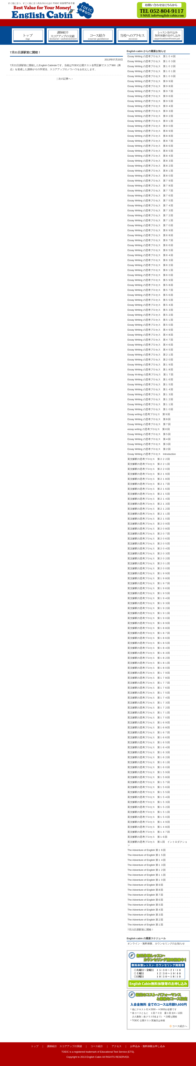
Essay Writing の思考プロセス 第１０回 (150, 409)
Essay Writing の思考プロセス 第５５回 (150, 299)
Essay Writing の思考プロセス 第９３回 (150, 111)
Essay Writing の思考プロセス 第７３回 (150, 210)
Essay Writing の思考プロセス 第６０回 (150, 275)
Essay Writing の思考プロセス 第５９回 (150, 280)
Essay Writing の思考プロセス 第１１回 (150, 404)
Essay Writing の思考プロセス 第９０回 (150, 125)
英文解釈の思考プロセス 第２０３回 (148, 553)
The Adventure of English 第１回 (145, 924)
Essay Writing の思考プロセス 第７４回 (150, 205)
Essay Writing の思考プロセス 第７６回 (150, 195)
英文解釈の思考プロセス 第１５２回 (148, 807)
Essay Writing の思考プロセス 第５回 (149, 434)
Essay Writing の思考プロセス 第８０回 (150, 175)
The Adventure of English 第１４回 (146, 860)
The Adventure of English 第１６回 (146, 850)
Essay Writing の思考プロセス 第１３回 (150, 394)
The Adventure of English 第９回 (145, 884)
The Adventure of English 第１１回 (146, 874)
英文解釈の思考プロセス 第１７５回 (148, 692)
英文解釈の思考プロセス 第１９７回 (148, 583)
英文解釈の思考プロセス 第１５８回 (148, 777)
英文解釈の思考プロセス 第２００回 (148, 568)
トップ (34, 1046)
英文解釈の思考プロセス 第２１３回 (148, 503)
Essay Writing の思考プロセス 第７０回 (150, 225)
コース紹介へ (179, 1026)
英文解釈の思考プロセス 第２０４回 (148, 548)
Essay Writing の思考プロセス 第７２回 (150, 215)
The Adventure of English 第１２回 (146, 869)
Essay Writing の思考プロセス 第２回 (149, 449)
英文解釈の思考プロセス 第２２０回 (149, 469)
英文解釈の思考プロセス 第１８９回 (148, 623)
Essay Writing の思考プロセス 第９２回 (150, 116)
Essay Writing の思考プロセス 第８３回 (150, 160)
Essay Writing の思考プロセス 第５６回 (150, 295)
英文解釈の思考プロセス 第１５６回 (148, 787)
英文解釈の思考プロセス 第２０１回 (148, 563)
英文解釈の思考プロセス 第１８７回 (148, 633)
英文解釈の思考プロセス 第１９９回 (148, 573)
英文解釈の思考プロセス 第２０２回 (148, 558)
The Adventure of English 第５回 (145, 904)
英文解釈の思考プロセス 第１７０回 (148, 717)
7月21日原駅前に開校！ (140, 929)
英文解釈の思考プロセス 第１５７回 (148, 782)
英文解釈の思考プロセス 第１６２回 (148, 757)
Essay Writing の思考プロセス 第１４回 (150, 389)
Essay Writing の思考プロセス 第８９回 (150, 130)
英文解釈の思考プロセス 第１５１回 (148, 812)
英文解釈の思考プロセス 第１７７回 (148, 682)
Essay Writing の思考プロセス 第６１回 (150, 270)
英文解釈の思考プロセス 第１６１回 (148, 762)
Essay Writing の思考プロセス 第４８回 (150, 334)
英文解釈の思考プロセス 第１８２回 (148, 657)
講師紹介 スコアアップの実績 (64, 1046)
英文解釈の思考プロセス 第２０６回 (148, 538)
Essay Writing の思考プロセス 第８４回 (150, 155)
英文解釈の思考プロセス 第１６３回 (148, 752)
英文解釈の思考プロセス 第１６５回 (148, 742)
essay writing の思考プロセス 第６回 (148, 429)
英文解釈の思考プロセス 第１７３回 (148, 702)
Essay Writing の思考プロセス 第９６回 (150, 96)
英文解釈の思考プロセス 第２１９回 (149, 473)
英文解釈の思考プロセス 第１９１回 (148, 613)
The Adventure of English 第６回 (145, 899)
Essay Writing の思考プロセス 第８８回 (150, 135)
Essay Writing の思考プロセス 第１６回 (150, 379)
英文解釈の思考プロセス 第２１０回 (148, 518)
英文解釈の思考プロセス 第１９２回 (148, 608)
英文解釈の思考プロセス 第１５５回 (148, 792)
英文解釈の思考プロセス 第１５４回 (148, 797)
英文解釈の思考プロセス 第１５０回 (148, 817)
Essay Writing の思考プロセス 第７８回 (150, 185)
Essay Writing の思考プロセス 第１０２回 (151, 66)
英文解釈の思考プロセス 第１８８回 (148, 628)
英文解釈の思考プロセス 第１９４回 (148, 598)
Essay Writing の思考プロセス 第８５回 (150, 150)
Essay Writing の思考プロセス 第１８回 (150, 369)
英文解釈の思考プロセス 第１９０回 (148, 618)
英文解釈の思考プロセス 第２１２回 (148, 508)
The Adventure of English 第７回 (145, 894)
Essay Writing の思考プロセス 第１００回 (151, 76)
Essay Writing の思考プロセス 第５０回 (150, 324)
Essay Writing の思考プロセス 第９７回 (150, 91)
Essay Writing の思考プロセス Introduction (151, 454)
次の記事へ (64, 78)
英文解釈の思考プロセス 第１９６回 (148, 588)
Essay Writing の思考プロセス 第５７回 (150, 290)
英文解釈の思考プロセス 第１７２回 (148, 707)
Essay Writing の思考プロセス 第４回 (149, 439)
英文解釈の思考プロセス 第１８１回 (148, 662)
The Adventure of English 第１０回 (146, 879)
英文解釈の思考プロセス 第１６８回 (148, 727)
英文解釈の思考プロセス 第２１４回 (148, 498)
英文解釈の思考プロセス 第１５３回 (148, 802)
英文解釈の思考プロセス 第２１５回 (149, 493)
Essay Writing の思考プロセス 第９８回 (150, 86)
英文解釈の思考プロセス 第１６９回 (148, 722)
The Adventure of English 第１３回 (146, 865)
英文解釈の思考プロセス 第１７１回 (148, 712)
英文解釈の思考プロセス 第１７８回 (148, 677)
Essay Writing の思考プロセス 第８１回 (150, 170)
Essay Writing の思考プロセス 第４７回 (150, 339)
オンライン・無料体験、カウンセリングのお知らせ (156, 943)
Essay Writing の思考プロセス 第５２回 (150, 314)
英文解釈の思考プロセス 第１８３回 (148, 652)
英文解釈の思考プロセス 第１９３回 (148, 603)
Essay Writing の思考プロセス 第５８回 (150, 285)
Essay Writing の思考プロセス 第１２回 (150, 399)
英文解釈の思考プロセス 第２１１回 (148, 513)
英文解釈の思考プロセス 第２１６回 (148, 488)
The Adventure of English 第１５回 (146, 855)
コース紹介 (97, 1046)
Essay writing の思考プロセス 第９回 (148, 414)
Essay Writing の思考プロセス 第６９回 (150, 230)
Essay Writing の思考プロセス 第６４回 (151, 255)
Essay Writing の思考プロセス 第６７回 (151, 240)
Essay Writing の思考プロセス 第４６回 (150, 344)
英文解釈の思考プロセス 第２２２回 (149, 459)
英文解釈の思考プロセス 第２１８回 (149, 478)
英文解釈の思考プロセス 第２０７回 (148, 533)
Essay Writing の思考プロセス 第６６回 (150, 245)
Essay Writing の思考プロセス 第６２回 (150, 265)
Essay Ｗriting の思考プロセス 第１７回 (150, 374)
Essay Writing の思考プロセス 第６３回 (151, 260)
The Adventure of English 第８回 (145, 889)
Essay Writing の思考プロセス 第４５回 (150, 349)
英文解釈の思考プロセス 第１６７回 (148, 732)
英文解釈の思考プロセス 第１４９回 (148, 821)
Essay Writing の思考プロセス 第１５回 (150, 384)
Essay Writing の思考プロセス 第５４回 (150, 304)
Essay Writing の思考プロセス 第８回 (149, 419)
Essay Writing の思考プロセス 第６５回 (151, 250)
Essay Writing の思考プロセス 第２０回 (150, 359)
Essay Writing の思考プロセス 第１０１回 (151, 71)
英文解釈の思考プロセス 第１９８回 (148, 578)
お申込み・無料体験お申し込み (147, 1046)
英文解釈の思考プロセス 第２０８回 (148, 528)
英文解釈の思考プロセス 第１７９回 (148, 672)
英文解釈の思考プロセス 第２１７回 (149, 483)
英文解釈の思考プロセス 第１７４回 (148, 697)
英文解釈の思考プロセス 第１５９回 (148, 772)
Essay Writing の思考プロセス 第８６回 (150, 145)
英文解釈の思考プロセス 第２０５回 (148, 543)
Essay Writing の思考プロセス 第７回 (149, 424)
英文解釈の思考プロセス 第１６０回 (148, 767)
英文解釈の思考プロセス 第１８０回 (148, 667)
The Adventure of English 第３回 (145, 914)
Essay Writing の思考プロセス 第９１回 (150, 121)
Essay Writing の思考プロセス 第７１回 (150, 220)
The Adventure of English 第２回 (145, 919)
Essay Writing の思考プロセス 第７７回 (150, 190)
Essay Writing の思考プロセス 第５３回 (150, 309)
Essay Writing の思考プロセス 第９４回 (150, 106)
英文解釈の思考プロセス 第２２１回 (151, 464)
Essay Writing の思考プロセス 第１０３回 (151, 61)
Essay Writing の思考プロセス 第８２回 (150, 165)
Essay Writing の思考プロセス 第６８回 (150, 235)
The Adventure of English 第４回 (145, 909)
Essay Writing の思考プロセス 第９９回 (150, 81)
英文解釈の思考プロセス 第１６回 (147, 836)
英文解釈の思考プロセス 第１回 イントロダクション (157, 843)
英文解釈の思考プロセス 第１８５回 (148, 643)
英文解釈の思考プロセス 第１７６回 (148, 687)
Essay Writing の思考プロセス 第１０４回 (151, 56)
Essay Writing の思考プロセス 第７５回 (150, 200)
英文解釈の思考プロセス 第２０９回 (148, 523)
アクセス (117, 1046)
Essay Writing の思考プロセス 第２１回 (150, 354)
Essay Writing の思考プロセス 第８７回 (150, 140)
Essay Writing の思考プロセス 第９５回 (150, 101)
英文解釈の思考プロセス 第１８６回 (148, 638)
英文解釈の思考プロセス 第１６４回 (148, 747)
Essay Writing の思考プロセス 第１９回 (150, 364)
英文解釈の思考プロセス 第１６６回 (148, 737)
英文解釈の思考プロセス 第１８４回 (148, 647)
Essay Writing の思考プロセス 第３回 (149, 444)
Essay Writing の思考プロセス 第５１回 (150, 319)
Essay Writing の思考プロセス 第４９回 (150, 329)
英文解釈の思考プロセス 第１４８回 (148, 826)
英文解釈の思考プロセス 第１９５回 (148, 593)
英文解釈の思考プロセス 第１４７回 (148, 831)
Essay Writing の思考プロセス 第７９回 (150, 180)
